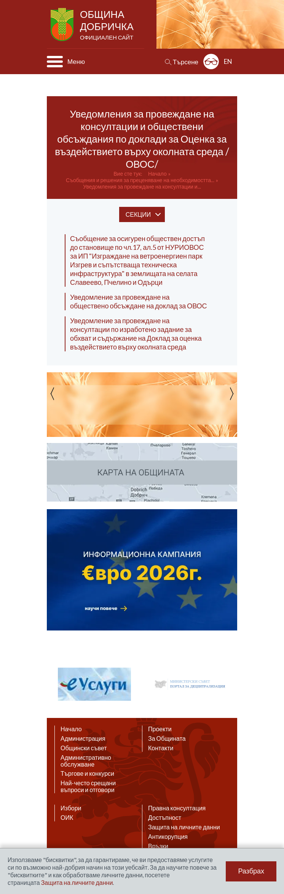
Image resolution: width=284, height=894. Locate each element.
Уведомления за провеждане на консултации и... (142, 186)
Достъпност (164, 817)
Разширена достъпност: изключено (211, 61)
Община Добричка (107, 25)
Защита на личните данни (184, 827)
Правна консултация (177, 808)
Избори (71, 808)
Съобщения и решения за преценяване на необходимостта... (140, 180)
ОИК (67, 817)
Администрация (83, 738)
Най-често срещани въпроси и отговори (88, 786)
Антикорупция (168, 836)
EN (228, 61)
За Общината (167, 738)
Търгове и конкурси (87, 773)
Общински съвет (84, 748)
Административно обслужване (86, 761)
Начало (157, 173)
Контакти (161, 748)
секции (138, 214)
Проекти (160, 729)
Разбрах (251, 871)
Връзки (158, 846)
